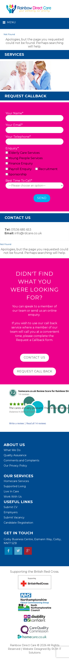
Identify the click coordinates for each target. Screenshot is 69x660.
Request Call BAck (34, 371)
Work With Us (13, 496)
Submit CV (10, 507)
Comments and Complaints (21, 460)
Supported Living (15, 486)
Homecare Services (16, 481)
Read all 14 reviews (36, 423)
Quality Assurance (15, 455)
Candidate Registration (18, 522)
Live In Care (11, 491)
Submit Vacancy (14, 517)
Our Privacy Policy (15, 465)
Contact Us (34, 357)
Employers (10, 512)
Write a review (16, 423)
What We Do (12, 450)
